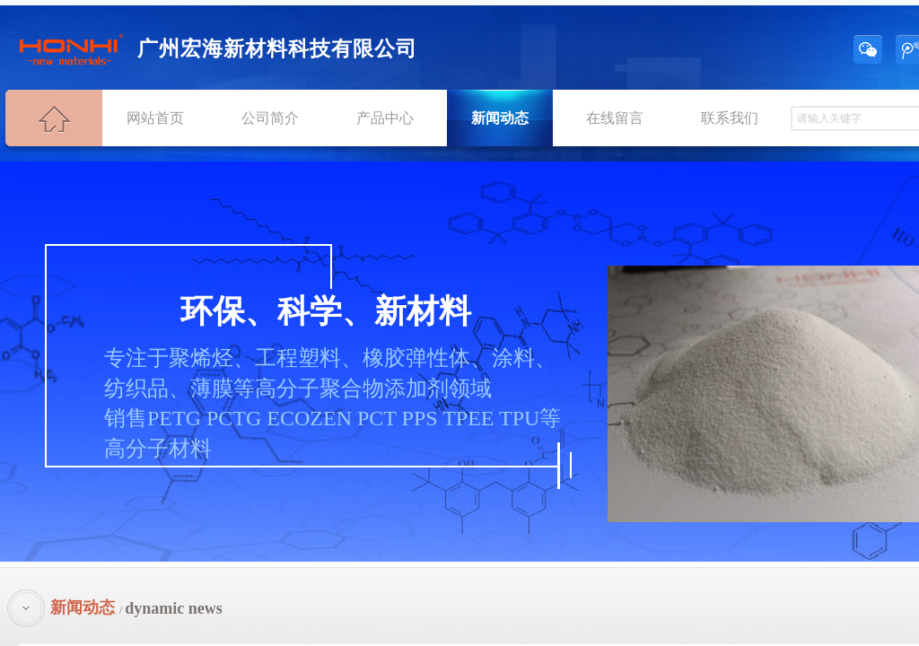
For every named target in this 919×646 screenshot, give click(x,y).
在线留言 (614, 118)
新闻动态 (500, 118)
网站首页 (155, 118)
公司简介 (270, 118)
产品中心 (385, 118)
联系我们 (729, 118)
